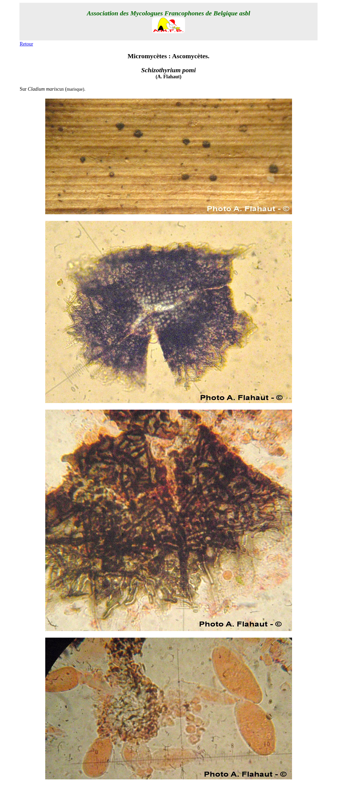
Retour (26, 44)
